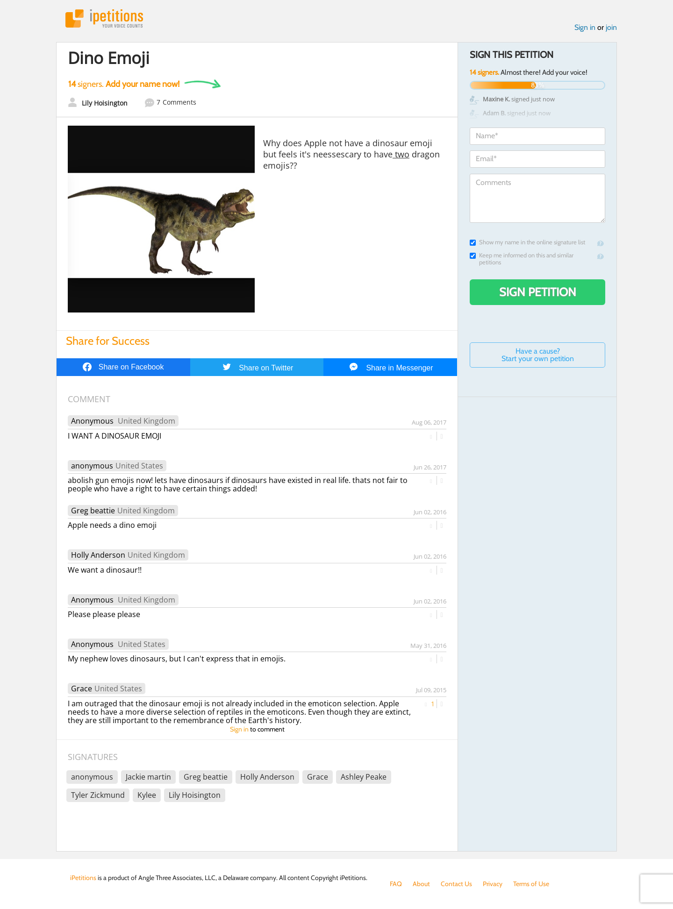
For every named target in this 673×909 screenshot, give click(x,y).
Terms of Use (531, 884)
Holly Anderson (98, 555)
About (421, 884)
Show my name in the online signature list (527, 242)
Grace (81, 688)
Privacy (492, 884)
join (611, 27)
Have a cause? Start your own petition (537, 355)
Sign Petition (537, 292)
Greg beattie (93, 510)
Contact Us (456, 884)
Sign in (584, 27)
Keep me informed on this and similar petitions (521, 259)
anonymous (92, 465)
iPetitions (104, 18)
